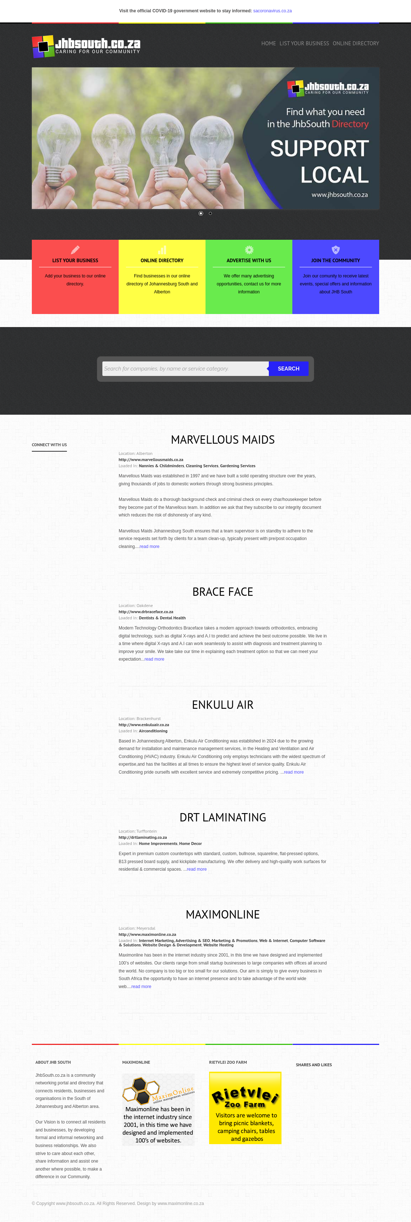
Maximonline (223, 914)
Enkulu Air (223, 704)
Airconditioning (153, 730)
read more (150, 546)
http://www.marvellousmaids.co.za (151, 459)
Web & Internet (273, 940)
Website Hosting (218, 944)
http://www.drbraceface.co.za (146, 611)
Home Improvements (158, 843)
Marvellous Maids (223, 439)
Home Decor (190, 843)
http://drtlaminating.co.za (143, 837)
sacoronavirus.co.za (272, 10)
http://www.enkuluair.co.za (144, 724)
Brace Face (223, 591)
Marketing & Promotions (235, 940)
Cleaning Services (202, 465)
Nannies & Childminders (161, 465)
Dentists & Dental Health (162, 617)
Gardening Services (238, 465)
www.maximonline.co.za (181, 1203)
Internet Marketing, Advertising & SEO (174, 940)
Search (289, 368)
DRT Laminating (222, 817)
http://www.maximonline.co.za (147, 934)
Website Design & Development (172, 944)
